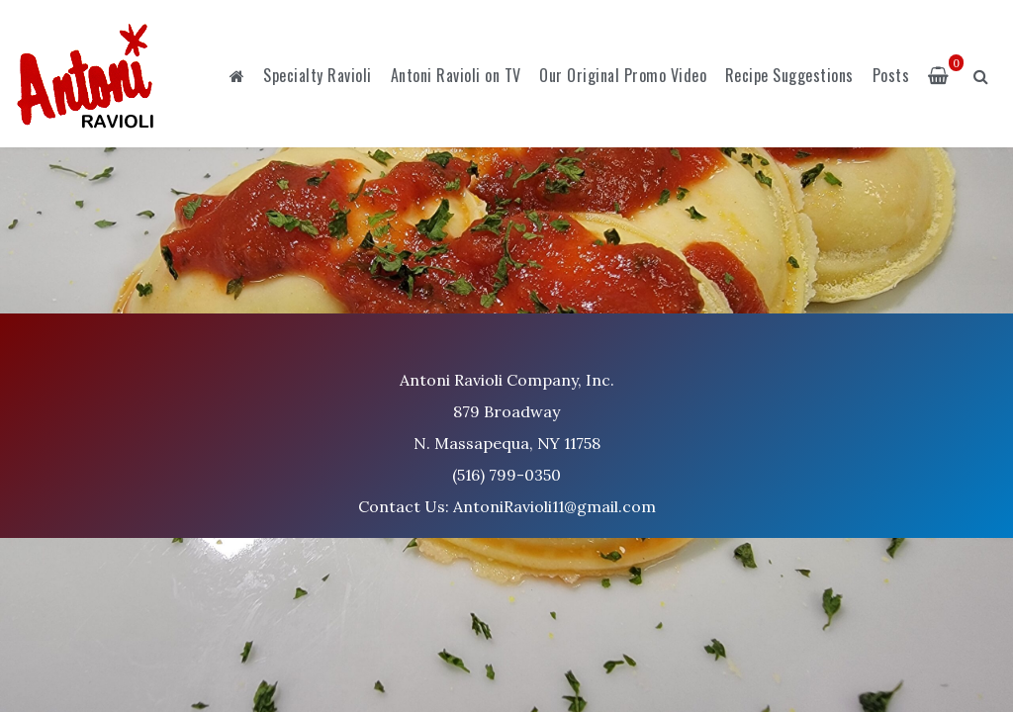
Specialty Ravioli (317, 75)
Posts (891, 75)
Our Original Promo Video (622, 75)
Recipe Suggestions (789, 75)
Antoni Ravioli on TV (456, 75)
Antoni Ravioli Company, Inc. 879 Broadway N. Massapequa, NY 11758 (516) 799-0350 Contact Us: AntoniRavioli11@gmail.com (507, 443)
